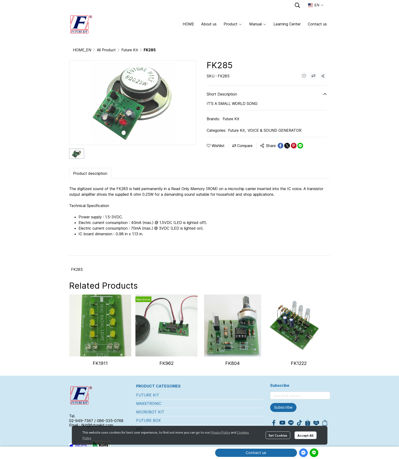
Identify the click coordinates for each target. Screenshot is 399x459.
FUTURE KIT (147, 395)
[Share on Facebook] (280, 145)
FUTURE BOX (148, 420)
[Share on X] (287, 145)
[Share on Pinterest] (293, 145)
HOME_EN (82, 50)
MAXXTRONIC (148, 403)
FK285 (77, 269)
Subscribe (283, 407)
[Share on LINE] (300, 145)
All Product (106, 50)
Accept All (305, 435)
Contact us (256, 452)
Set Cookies (278, 435)
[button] (297, 5)
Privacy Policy (220, 432)
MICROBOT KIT (150, 412)
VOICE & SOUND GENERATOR (274, 130)
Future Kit (129, 50)
